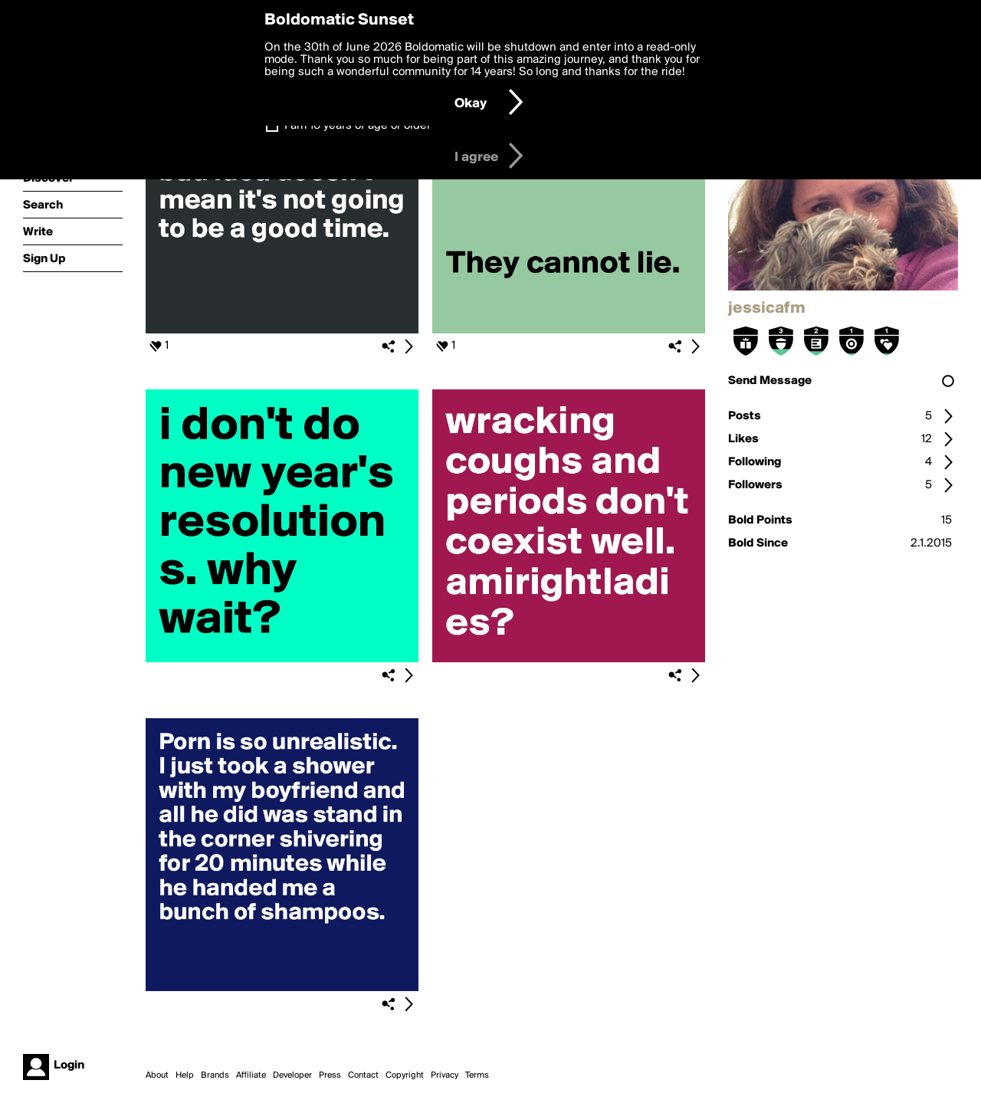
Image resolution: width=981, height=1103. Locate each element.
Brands (215, 1075)
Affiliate (251, 1075)
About (157, 1075)
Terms (477, 1075)
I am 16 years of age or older (357, 126)
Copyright (405, 1075)
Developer (292, 1075)
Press (330, 1075)
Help (185, 1075)
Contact (363, 1075)
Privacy (444, 1075)
